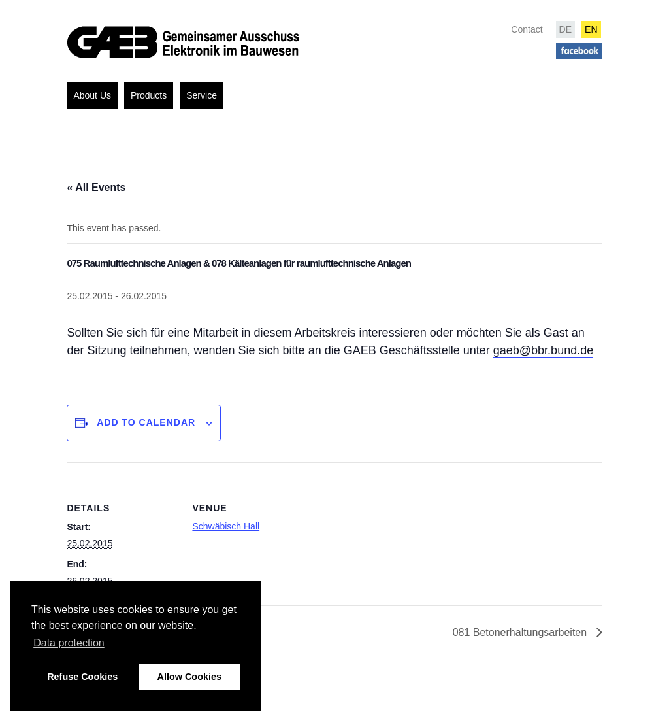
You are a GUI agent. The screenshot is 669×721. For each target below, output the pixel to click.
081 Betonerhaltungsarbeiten (521, 632)
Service (201, 95)
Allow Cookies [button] (189, 676)
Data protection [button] (69, 642)
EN (591, 29)
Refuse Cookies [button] (82, 676)
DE (565, 29)
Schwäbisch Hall (225, 526)
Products (149, 95)
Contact (526, 29)
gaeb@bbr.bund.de (543, 350)
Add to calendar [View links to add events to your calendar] (146, 422)
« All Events (96, 187)
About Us (92, 95)
